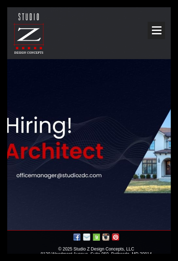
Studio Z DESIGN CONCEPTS (28, 33)
